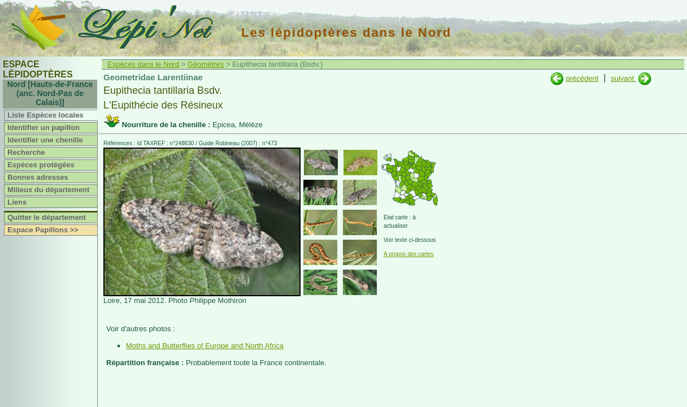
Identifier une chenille (45, 140)
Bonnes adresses (37, 177)
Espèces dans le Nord (143, 64)
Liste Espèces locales (45, 115)
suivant (623, 78)
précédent (582, 78)
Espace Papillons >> (43, 230)
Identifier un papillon (43, 127)
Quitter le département (46, 217)
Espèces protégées (41, 165)
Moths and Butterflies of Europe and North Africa (205, 345)
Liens (17, 202)
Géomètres (206, 64)
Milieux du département (48, 189)
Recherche (26, 152)
